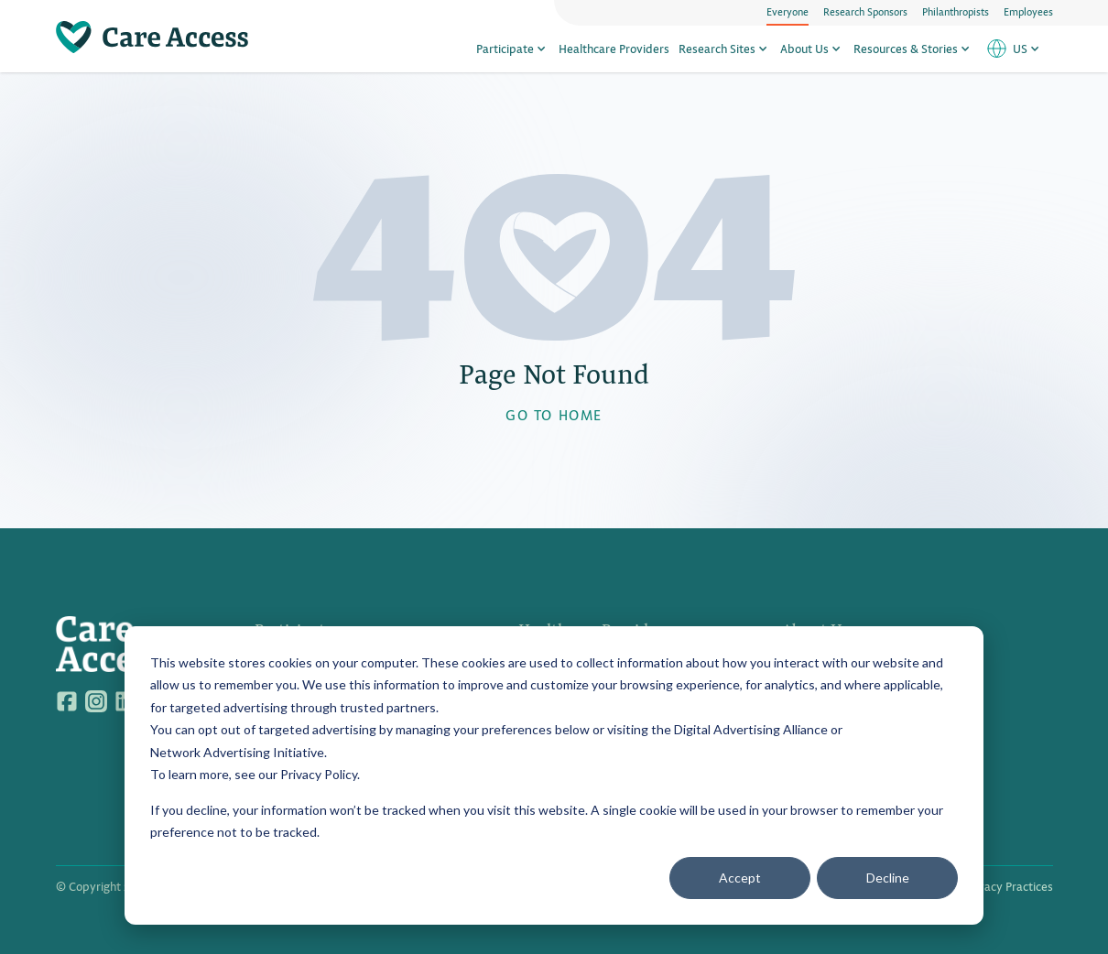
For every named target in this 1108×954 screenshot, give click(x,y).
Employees (1028, 11)
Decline (887, 877)
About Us (812, 48)
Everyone (787, 11)
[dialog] (554, 775)
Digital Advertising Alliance (751, 729)
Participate (512, 48)
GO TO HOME (554, 414)
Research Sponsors (865, 11)
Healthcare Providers (614, 48)
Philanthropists (955, 11)
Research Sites (725, 48)
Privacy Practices (1008, 885)
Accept (740, 877)
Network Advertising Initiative (237, 752)
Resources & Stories (913, 48)
